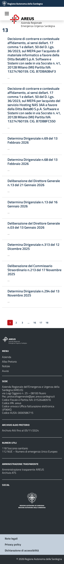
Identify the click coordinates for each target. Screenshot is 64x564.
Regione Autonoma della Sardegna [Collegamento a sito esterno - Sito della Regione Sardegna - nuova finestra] (25, 4)
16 (34, 322)
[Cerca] (58, 14)
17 (40, 322)
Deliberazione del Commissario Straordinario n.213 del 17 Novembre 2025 (34, 270)
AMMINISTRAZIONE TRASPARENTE (20, 464)
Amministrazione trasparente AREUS (23, 469)
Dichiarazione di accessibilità (22, 550)
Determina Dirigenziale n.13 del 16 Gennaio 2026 (33, 204)
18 (47, 322)
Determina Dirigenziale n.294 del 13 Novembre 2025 (33, 293)
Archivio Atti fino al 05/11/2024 (20, 430)
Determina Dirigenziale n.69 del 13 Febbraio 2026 (33, 140)
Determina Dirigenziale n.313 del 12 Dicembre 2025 (33, 246)
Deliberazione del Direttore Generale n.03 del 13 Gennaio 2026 (34, 225)
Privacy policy (13, 544)
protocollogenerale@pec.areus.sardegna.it (31, 396)
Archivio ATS (9, 473)
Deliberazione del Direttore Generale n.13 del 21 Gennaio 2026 (34, 182)
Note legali (11, 538)
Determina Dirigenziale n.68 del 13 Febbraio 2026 (33, 161)
